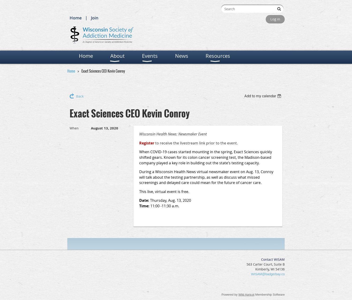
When (74, 128)
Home (76, 18)
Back (80, 96)
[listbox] (263, 96)
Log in (275, 19)
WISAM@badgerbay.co (268, 274)
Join (94, 18)
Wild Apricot (246, 294)
